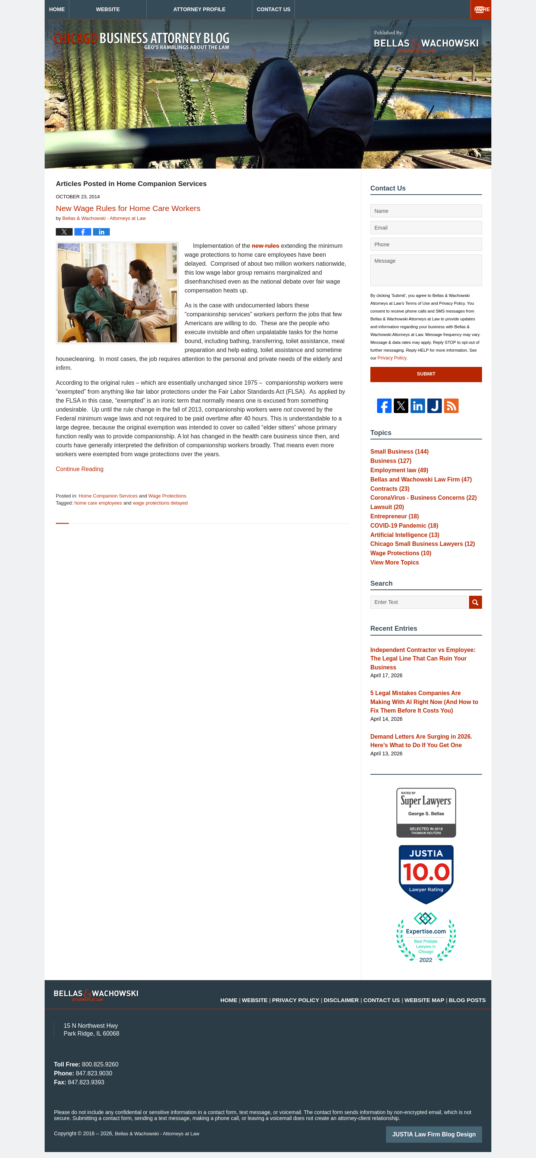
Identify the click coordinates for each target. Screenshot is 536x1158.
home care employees (98, 503)
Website (153, 9)
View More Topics (392, 584)
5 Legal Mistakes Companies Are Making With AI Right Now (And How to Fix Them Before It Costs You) (421, 712)
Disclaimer (367, 1002)
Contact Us (440, 9)
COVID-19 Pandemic (400, 540)
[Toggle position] (496, 920)
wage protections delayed (160, 503)
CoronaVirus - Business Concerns (418, 507)
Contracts (387, 496)
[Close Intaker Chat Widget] (511, 920)
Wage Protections (167, 496)
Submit (426, 374)
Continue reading (79, 469)
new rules (266, 246)
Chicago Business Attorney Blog (141, 41)
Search (475, 624)
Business (388, 463)
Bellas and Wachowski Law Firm (415, 485)
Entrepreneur (392, 529)
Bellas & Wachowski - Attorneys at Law (160, 1140)
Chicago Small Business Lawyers (417, 562)
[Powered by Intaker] (473, 1142)
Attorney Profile (244, 9)
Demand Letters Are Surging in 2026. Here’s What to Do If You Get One (424, 748)
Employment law (396, 474)
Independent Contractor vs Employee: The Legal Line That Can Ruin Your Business (422, 675)
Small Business (396, 452)
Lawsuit (385, 518)
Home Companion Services (108, 496)
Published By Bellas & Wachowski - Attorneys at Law (426, 41)
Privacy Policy (390, 358)
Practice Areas (347, 9)
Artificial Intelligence (401, 551)
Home (79, 9)
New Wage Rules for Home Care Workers (128, 208)
